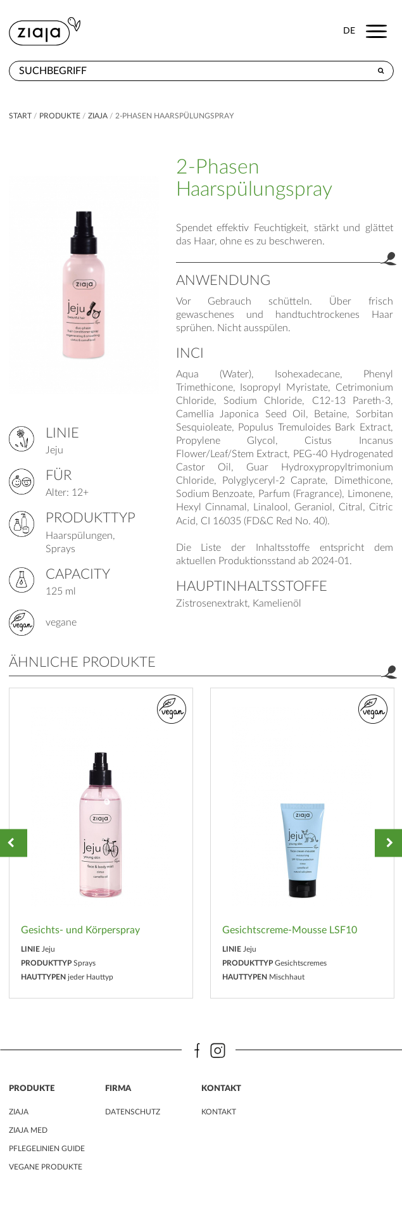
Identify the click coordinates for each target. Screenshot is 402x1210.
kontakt (218, 1112)
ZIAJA (98, 116)
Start (21, 116)
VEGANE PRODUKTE (45, 1167)
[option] (101, 843)
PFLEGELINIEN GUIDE (47, 1148)
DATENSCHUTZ (132, 1112)
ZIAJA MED (28, 1130)
